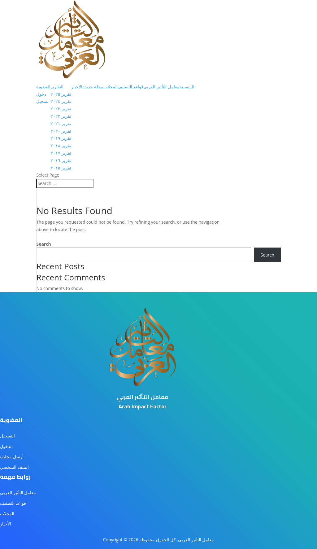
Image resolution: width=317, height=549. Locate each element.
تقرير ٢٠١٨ (60, 145)
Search (43, 244)
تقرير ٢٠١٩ (60, 138)
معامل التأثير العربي (161, 87)
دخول (41, 94)
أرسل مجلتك (12, 456)
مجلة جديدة (92, 87)
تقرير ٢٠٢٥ (60, 94)
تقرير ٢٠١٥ (60, 168)
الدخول (6, 446)
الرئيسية (187, 87)
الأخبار (76, 87)
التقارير (56, 87)
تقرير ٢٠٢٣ (60, 109)
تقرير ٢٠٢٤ (60, 101)
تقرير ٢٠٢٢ (60, 116)
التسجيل (7, 436)
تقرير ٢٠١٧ (60, 153)
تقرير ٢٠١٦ (60, 160)
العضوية (43, 87)
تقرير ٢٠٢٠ (60, 131)
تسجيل (42, 101)
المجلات (110, 87)
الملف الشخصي (14, 467)
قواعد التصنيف (131, 87)
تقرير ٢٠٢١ (60, 123)
